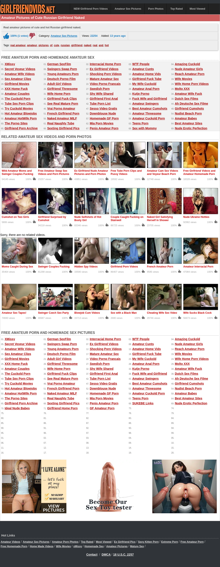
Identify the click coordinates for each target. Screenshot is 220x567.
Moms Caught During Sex (17, 266)
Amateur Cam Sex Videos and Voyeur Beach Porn (162, 172)
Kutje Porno (140, 93)
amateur (32, 45)
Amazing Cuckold (187, 64)
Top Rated (176, 8)
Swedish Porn (100, 88)
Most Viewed (197, 8)
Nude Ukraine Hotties (196, 217)
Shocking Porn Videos (106, 74)
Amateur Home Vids (146, 74)
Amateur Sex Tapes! (14, 312)
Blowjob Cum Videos (87, 312)
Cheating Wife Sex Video (162, 312)
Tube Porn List (100, 103)
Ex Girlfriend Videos (104, 69)
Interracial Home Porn (105, 64)
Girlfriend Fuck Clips (62, 98)
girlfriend (76, 45)
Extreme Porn (169, 541)
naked (87, 45)
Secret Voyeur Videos (20, 69)
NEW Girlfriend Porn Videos (91, 8)
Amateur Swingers (145, 103)
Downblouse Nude (103, 113)
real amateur (18, 45)
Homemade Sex (94, 546)
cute (56, 45)
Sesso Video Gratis (103, 108)
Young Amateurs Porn (63, 74)
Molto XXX (182, 88)
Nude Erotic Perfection (191, 128)
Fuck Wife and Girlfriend (149, 98)
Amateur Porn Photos (65, 541)
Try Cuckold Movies (19, 108)
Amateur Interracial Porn (198, 266)
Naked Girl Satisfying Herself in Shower (160, 218)
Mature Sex (137, 546)
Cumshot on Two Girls (15, 217)
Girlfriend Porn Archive (21, 128)
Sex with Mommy (144, 128)
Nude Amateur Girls (189, 69)
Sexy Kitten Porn (148, 541)
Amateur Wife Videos (20, 74)
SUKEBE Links (143, 403)
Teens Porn (140, 123)
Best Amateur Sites (188, 123)
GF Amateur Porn (102, 408)
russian (65, 45)
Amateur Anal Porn (145, 88)
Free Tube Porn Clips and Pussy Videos (126, 172)
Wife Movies (183, 79)
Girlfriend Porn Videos (124, 266)
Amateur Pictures (116, 546)
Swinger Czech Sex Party (53, 312)
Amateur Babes (186, 118)
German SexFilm (59, 64)
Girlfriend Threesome (62, 88)
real (95, 45)
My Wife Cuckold (144, 84)
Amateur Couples (17, 93)
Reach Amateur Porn (190, 74)
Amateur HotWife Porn (21, 118)
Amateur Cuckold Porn (148, 118)
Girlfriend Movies (17, 84)
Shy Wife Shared (101, 93)
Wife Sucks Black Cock (197, 312)
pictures (43, 45)
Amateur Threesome (146, 113)
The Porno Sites (16, 123)
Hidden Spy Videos (86, 266)
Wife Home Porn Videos (192, 84)
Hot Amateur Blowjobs (21, 113)
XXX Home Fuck (16, 88)
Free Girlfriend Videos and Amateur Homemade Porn (199, 172)
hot (107, 45)
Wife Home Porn (58, 93)
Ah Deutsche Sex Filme (191, 103)
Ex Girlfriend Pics (125, 541)
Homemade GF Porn (104, 118)
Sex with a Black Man (124, 312)
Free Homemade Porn (14, 546)
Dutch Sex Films (186, 98)
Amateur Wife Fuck (188, 93)
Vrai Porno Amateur (61, 108)
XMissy (10, 64)
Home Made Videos (41, 546)
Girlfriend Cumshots (189, 108)
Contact (92, 554)
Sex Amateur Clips (18, 79)
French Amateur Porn (160, 266)
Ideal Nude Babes (17, 408)
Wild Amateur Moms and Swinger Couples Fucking (17, 172)
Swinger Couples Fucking (54, 266)
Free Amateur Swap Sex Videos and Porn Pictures (53, 172)
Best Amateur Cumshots (149, 108)
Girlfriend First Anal (104, 98)
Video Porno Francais (105, 84)
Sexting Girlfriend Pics (63, 128)
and (101, 45)
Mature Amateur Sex (104, 79)
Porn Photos (155, 8)
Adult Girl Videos (59, 84)
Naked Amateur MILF (62, 118)
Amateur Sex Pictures (128, 8)
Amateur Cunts (143, 69)
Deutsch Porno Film (61, 79)
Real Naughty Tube (60, 123)
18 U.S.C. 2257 (123, 554)
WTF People (141, 64)
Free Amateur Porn (192, 541)
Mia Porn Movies (101, 123)
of (51, 45)
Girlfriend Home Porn (62, 408)
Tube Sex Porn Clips (19, 103)
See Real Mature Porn (62, 103)
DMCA (106, 554)
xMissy (77, 546)
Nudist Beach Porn (188, 113)
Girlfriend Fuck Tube (147, 79)
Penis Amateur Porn (104, 128)
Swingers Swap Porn (62, 69)
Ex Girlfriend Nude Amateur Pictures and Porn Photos (91, 172)
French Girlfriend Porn (63, 113)
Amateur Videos (10, 541)
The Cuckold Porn (18, 98)
